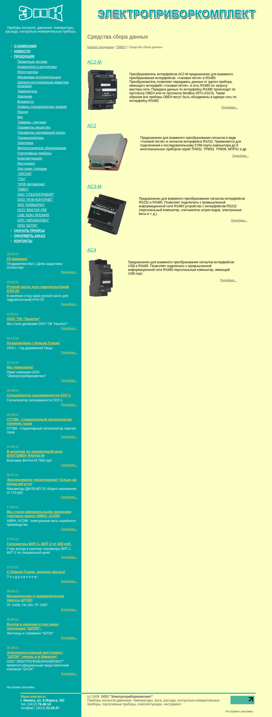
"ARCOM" (24, 174)
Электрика (25, 143)
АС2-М (94, 62)
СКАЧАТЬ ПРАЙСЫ (29, 231)
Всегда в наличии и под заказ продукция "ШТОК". (33, 626)
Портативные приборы (34, 153)
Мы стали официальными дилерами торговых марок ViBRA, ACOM (39, 514)
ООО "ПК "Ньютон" (23, 319)
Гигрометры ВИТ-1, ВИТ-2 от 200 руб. (39, 544)
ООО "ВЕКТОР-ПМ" (32, 210)
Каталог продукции (100, 47)
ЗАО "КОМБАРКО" (31, 205)
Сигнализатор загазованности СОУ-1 (39, 395)
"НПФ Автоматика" (31, 184)
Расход (22, 112)
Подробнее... (69, 272)
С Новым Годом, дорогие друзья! (36, 572)
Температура (27, 91)
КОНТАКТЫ (23, 241)
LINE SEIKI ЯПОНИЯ (33, 215)
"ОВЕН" (23, 189)
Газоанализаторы (30, 138)
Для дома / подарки (32, 169)
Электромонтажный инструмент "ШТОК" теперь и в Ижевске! (35, 654)
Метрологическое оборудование (41, 148)
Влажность (25, 102)
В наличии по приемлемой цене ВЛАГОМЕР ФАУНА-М (35, 453)
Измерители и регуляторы (37, 67)
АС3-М (94, 186)
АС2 (91, 125)
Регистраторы (27, 72)
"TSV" (21, 179)
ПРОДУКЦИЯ (24, 56)
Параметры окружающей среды (41, 132)
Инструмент (26, 163)
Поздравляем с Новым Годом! (33, 343)
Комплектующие (29, 158)
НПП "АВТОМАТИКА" (33, 220)
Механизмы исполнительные (39, 77)
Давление (24, 96)
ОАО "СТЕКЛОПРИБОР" (35, 194)
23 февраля (17, 259)
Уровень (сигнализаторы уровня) (42, 107)
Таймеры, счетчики (31, 122)
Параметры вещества (33, 127)
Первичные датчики (32, 62)
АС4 (91, 250)
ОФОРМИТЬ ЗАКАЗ (29, 236)
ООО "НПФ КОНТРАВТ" (35, 200)
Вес (20, 117)
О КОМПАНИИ (25, 46)
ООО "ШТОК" (27, 225)
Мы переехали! (20, 367)
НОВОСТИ (22, 51)
